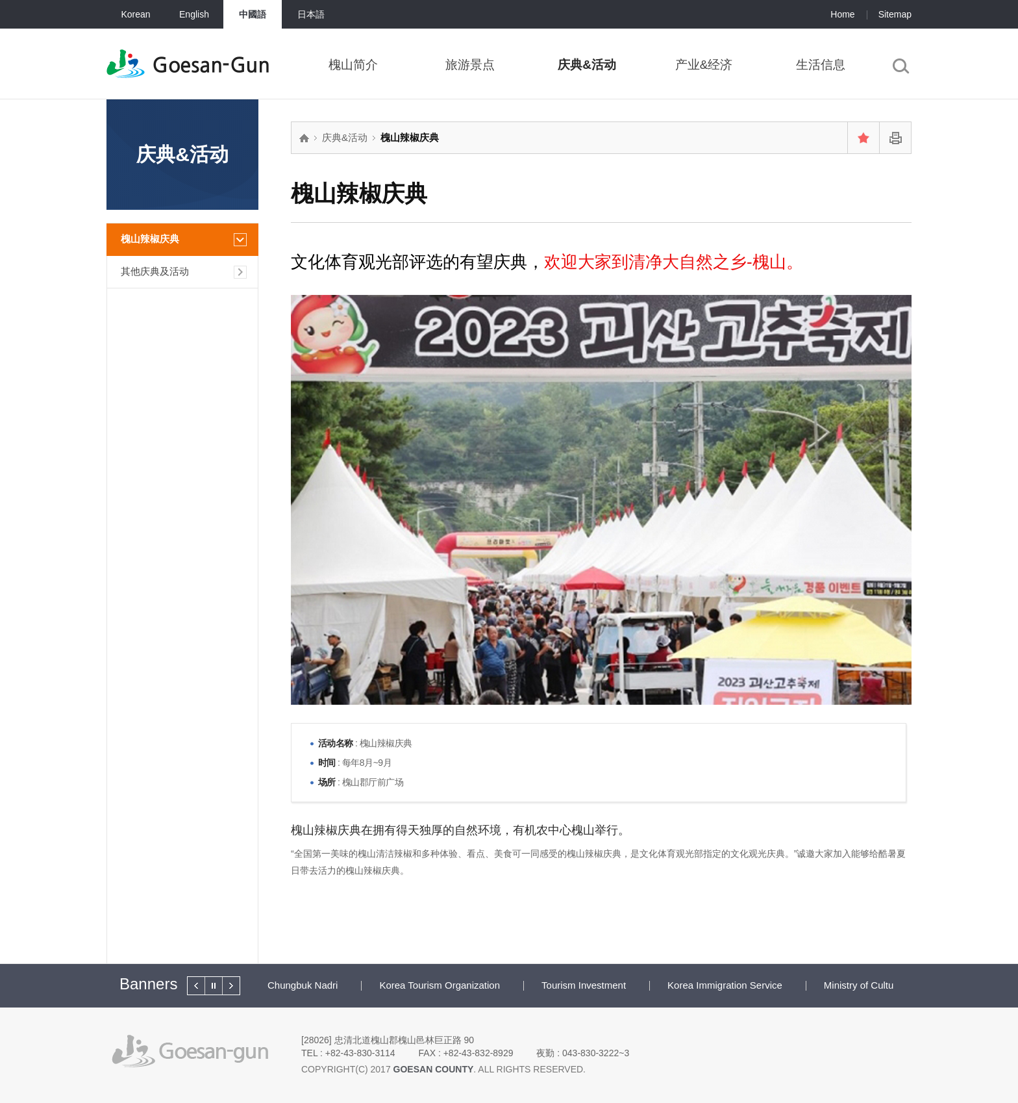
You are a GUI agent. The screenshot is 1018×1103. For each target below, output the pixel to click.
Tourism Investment (583, 985)
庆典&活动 (587, 64)
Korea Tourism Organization (439, 985)
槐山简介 (353, 64)
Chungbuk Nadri (302, 985)
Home (842, 14)
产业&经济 (704, 64)
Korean (135, 14)
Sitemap (895, 14)
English (194, 14)
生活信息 (820, 64)
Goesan (210, 65)
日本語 (311, 14)
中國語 (252, 14)
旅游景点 (470, 64)
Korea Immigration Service (724, 985)
